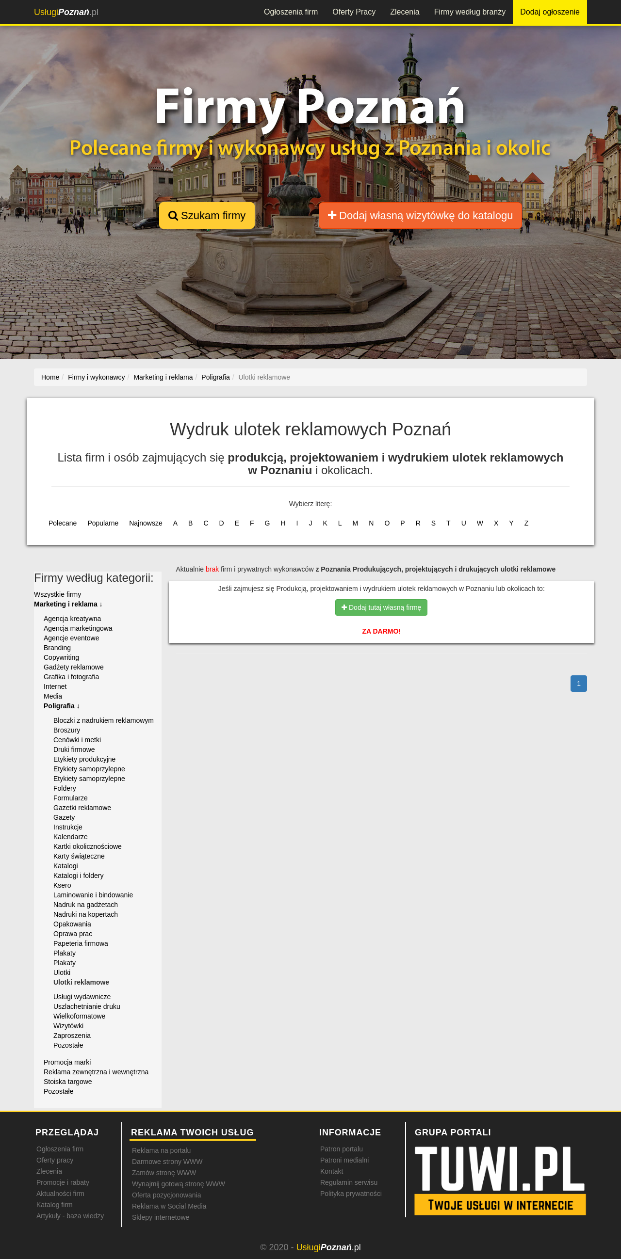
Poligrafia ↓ (62, 706)
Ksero (62, 885)
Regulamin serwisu (348, 1182)
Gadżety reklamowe (74, 667)
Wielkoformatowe (79, 1016)
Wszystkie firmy (57, 594)
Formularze (70, 798)
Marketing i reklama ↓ (68, 604)
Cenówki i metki (77, 740)
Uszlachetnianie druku (86, 1006)
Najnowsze (145, 523)
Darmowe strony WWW (167, 1161)
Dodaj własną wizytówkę (420, 215)
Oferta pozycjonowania (166, 1195)
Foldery (64, 788)
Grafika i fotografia (71, 677)
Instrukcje (67, 827)
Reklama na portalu (161, 1150)
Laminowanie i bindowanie (93, 895)
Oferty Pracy (354, 12)
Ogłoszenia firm (291, 12)
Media (53, 696)
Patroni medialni (344, 1160)
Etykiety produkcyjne (84, 759)
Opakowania (72, 924)
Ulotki (61, 972)
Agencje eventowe (71, 638)
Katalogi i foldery (78, 875)
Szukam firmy (206, 215)
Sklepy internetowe (160, 1217)
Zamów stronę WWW (164, 1173)
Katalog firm (54, 1205)
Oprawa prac (72, 934)
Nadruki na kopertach (85, 914)
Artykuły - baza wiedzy (70, 1216)
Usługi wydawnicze (82, 997)
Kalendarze (70, 837)
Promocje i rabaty (62, 1182)
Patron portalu (341, 1149)
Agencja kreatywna (72, 618)
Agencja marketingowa (78, 628)
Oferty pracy (54, 1160)
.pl (66, 12)
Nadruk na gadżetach (85, 904)
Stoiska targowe (68, 1081)
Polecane (63, 523)
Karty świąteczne (79, 856)
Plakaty (64, 953)
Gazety (64, 817)
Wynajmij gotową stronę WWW (178, 1184)
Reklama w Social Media (169, 1206)
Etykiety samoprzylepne (89, 769)
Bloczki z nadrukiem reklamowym (103, 720)
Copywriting (61, 657)
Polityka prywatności (351, 1193)
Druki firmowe (74, 749)
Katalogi (65, 866)
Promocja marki (67, 1062)
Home (50, 377)
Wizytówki (68, 1026)
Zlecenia (404, 12)
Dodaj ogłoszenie (550, 12)
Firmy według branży (470, 12)
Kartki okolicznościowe (87, 846)
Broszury (66, 730)
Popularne (102, 523)
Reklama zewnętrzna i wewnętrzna (96, 1072)
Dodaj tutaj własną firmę (381, 607)
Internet (55, 686)
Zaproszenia (72, 1035)
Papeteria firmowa (80, 943)
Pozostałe (68, 1045)
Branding (57, 648)
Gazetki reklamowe (82, 808)
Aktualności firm (60, 1193)
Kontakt (331, 1171)
